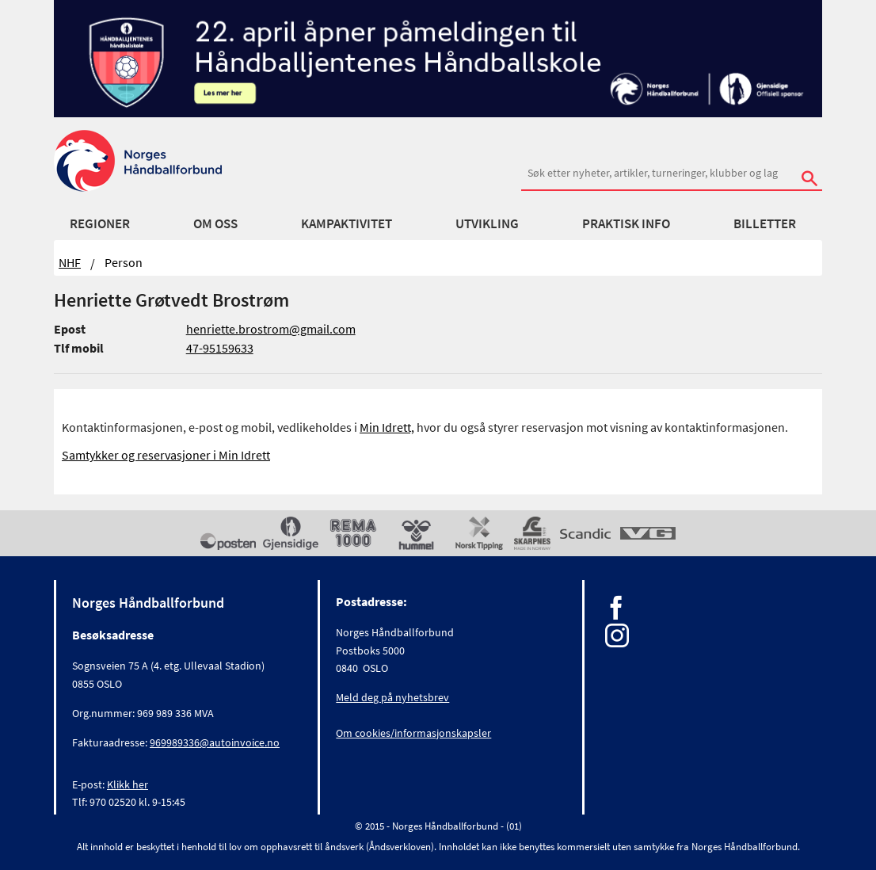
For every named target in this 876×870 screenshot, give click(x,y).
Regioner (100, 223)
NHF (70, 262)
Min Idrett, (387, 427)
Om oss (215, 223)
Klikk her (127, 784)
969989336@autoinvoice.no (215, 742)
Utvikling (487, 223)
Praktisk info (626, 223)
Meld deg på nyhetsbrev (392, 697)
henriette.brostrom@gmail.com (271, 329)
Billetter (764, 223)
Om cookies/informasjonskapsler (413, 733)
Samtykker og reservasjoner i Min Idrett (166, 455)
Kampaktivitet (346, 223)
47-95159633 (219, 348)
